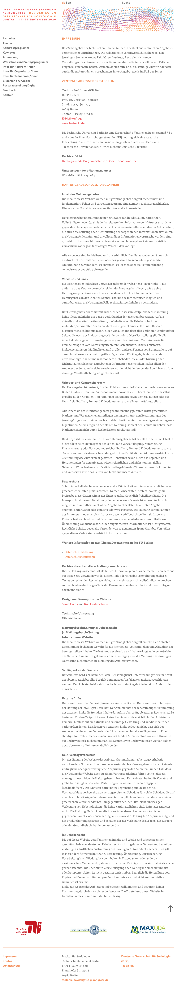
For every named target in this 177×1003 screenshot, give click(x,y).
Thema (9, 43)
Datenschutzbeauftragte (80, 557)
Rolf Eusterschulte (96, 604)
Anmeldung (12, 57)
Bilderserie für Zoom (18, 81)
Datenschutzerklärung (79, 552)
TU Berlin (127, 966)
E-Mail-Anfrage (72, 118)
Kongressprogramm (17, 48)
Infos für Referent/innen (20, 66)
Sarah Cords (70, 604)
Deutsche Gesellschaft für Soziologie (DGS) (146, 959)
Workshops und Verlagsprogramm (27, 62)
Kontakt (9, 95)
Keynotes (10, 52)
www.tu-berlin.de (73, 123)
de (63, 2)
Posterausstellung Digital (21, 85)
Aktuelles (10, 38)
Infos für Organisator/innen (22, 71)
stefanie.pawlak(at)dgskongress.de (85, 980)
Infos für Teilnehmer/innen (22, 76)
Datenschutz (11, 966)
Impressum (10, 956)
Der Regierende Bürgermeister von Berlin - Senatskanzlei (99, 161)
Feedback (11, 90)
